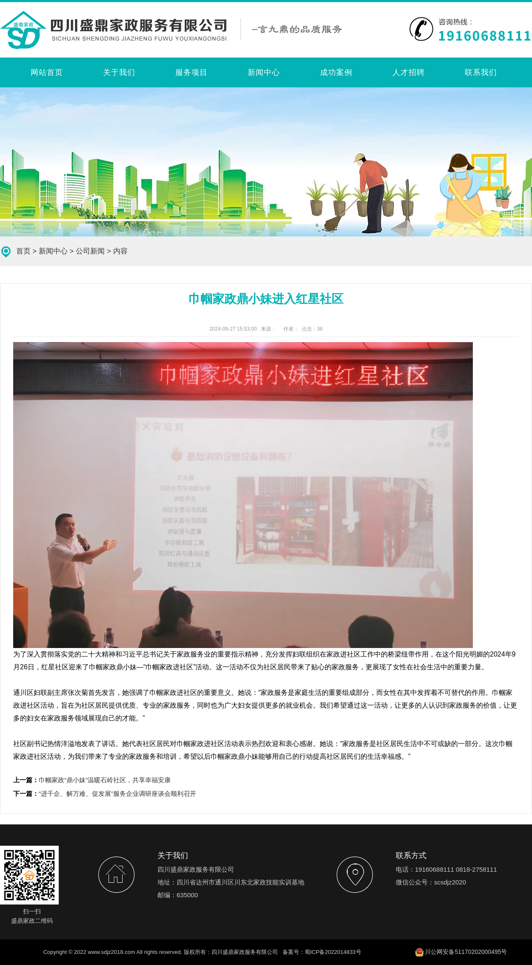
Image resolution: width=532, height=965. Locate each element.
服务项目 (191, 72)
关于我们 (119, 72)
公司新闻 (90, 251)
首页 (23, 251)
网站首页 (47, 72)
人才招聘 (408, 72)
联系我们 (481, 72)
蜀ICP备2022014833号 (333, 952)
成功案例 (336, 72)
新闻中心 (264, 72)
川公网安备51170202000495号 (466, 951)
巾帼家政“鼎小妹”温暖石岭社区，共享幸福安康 (105, 780)
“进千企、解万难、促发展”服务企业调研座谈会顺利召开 (117, 793)
